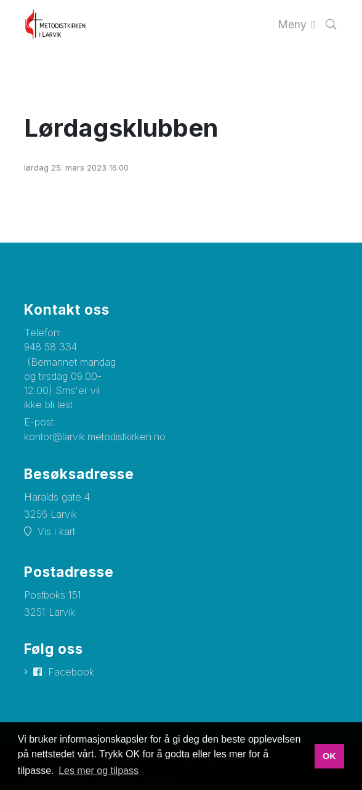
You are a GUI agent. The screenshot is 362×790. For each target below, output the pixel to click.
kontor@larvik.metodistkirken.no (95, 436)
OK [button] (329, 756)
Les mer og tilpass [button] (98, 770)
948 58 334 (50, 347)
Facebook (71, 672)
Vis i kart (56, 531)
